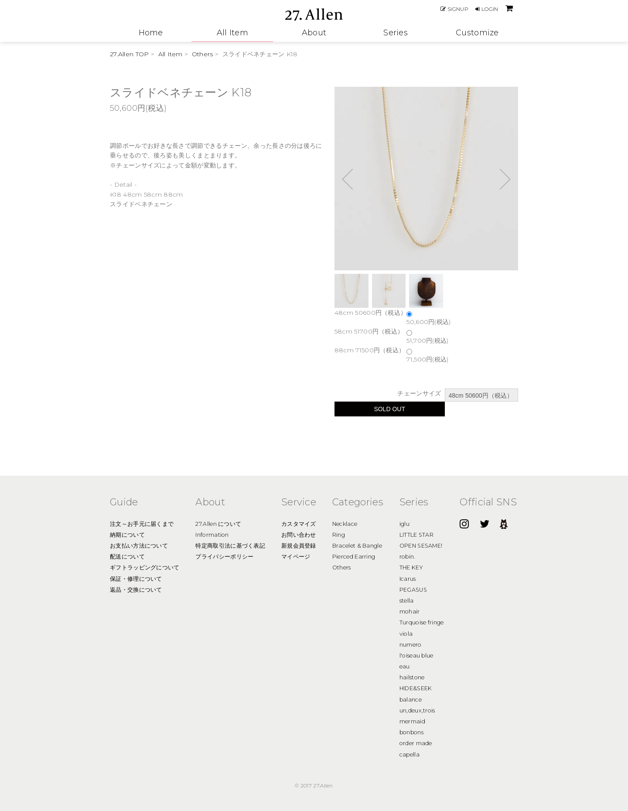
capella (409, 754)
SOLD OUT (389, 409)
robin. (407, 556)
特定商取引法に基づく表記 (230, 545)
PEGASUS (413, 589)
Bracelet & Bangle (357, 545)
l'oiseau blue (416, 655)
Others (202, 54)
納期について (127, 535)
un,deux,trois (417, 710)
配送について (127, 556)
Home (151, 32)
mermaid (412, 721)
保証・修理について (136, 579)
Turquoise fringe (421, 622)
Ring (338, 535)
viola (406, 633)
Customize (477, 32)
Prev (352, 178)
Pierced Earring (353, 556)
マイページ (296, 556)
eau (404, 666)
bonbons (411, 732)
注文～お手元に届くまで (142, 524)
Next (500, 178)
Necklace (344, 524)
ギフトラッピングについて (145, 567)
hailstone (412, 677)
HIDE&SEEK (415, 688)
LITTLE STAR (416, 535)
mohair (409, 611)
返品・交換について (136, 589)
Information (212, 535)
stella (406, 600)
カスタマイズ (298, 524)
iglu (404, 524)
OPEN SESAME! (421, 545)
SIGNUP (454, 9)
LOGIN (486, 9)
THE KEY (411, 567)
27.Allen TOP (129, 54)
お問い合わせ (298, 535)
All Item (232, 32)
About (314, 32)
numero (410, 644)
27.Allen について (218, 524)
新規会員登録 (298, 545)
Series (395, 32)
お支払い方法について (139, 545)
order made (415, 743)
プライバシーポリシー (224, 556)
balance (410, 699)
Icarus (407, 579)
